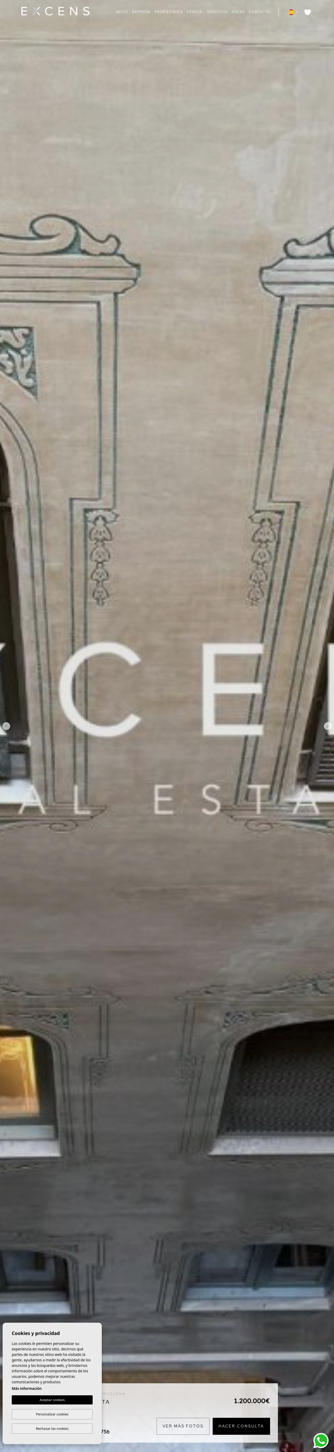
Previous (5, 726)
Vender (194, 12)
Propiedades (168, 12)
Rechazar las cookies (52, 1428)
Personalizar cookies (52, 1414)
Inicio (122, 12)
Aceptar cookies (52, 1400)
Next (329, 726)
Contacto (259, 12)
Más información (27, 1388)
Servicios (217, 12)
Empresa (141, 12)
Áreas (238, 12)
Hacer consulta (241, 1426)
